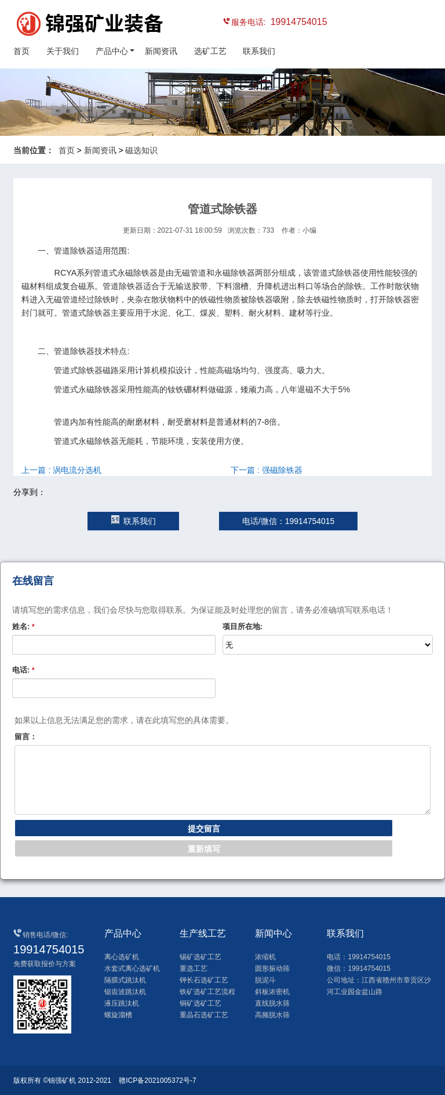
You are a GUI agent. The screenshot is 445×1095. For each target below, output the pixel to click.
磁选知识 (141, 150)
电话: (23, 670)
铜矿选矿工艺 (200, 1003)
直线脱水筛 (272, 1003)
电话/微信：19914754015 (288, 521)
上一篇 (61, 470)
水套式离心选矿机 (132, 968)
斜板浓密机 (272, 992)
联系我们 (259, 51)
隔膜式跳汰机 (125, 980)
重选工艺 (193, 968)
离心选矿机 (121, 957)
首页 (21, 51)
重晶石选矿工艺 (204, 1015)
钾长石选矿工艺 (204, 980)
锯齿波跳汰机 (125, 992)
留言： (25, 736)
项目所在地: (242, 626)
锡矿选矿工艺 (200, 957)
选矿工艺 (210, 51)
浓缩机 (265, 957)
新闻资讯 (161, 51)
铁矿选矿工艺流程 (207, 992)
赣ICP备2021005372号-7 (157, 1080)
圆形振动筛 (272, 968)
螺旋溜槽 (118, 1015)
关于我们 (62, 51)
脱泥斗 (265, 980)
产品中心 (112, 51)
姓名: (23, 626)
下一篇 (266, 470)
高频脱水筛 (272, 1015)
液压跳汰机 (121, 1003)
